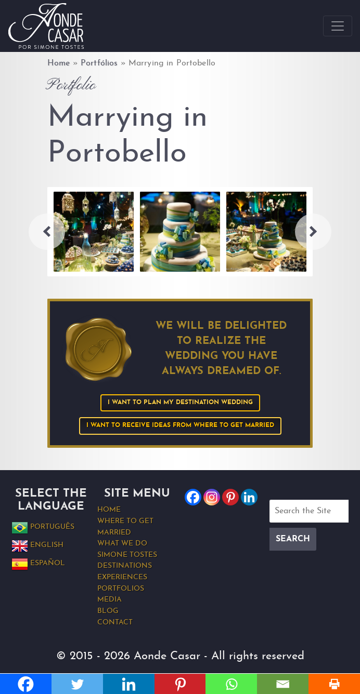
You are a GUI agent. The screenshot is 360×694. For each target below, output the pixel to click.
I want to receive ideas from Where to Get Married (180, 425)
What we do (122, 544)
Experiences (122, 577)
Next (313, 231)
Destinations (124, 566)
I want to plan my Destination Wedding (180, 402)
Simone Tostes (127, 555)
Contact (115, 622)
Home (58, 63)
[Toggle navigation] (337, 26)
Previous (47, 231)
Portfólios (99, 63)
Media (109, 600)
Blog (108, 611)
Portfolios (120, 589)
